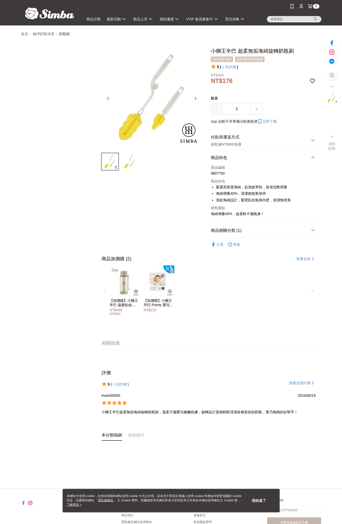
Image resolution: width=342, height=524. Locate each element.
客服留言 (200, 515)
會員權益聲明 (203, 522)
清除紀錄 (332, 146)
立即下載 (267, 121)
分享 (217, 244)
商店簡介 (127, 515)
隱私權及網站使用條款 (136, 522)
